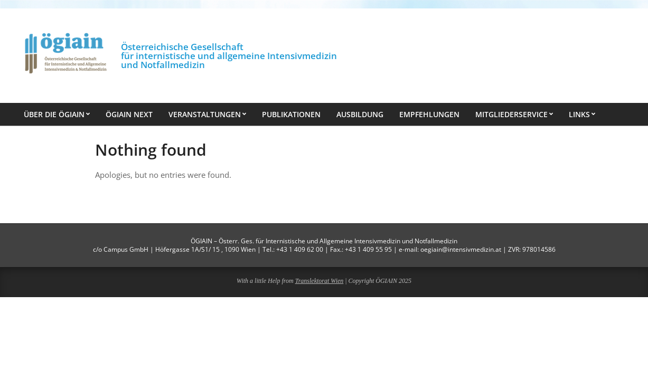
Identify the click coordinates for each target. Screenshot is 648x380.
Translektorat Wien (319, 280)
